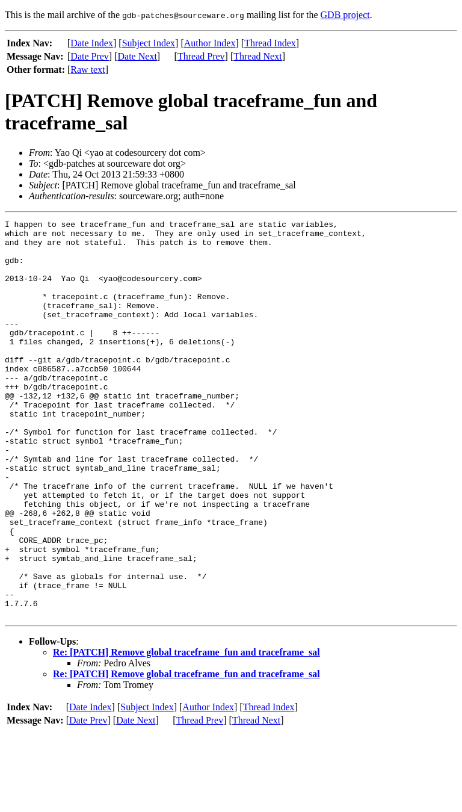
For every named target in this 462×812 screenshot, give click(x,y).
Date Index (91, 43)
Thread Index (270, 43)
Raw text (87, 69)
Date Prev (89, 56)
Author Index (210, 43)
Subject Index (148, 43)
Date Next (137, 56)
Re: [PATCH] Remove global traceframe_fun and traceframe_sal (186, 732)
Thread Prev (201, 56)
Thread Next (257, 56)
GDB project (345, 15)
